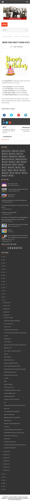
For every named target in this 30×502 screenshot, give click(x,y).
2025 (4, 259)
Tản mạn (18, 167)
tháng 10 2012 (7, 308)
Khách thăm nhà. (7, 420)
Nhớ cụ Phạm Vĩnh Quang (8, 159)
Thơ (18, 162)
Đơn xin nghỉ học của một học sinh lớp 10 (12, 351)
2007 (4, 486)
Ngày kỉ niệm (6, 408)
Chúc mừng (20, 153)
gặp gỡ (10, 170)
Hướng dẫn (22, 156)
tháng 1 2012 (6, 470)
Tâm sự (4, 167)
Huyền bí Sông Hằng (8, 384)
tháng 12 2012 (7, 302)
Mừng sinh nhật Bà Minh (9, 414)
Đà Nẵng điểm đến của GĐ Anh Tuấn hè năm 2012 (14, 432)
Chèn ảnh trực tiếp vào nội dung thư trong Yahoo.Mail (15, 332)
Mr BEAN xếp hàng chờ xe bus (10, 372)
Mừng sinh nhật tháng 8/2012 (10, 447)
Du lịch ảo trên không (8, 317)
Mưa (5, 402)
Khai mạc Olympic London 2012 (25, 130)
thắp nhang (5, 173)
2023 (4, 266)
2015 (4, 290)
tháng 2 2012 (6, 467)
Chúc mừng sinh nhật (12, 183)
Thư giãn (24, 162)
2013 (4, 297)
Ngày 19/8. (6, 354)
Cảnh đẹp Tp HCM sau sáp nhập (8, 212)
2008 (4, 483)
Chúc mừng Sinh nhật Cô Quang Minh (11, 411)
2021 (4, 272)
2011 (4, 474)
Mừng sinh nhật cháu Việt (9, 396)
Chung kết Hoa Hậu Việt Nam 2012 (11, 329)
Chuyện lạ (5, 153)
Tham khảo (12, 162)
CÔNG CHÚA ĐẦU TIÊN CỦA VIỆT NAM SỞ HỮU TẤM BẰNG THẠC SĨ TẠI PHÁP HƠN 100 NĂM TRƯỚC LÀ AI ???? (14, 237)
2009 (4, 480)
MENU (27, 1)
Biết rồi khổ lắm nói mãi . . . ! (9, 360)
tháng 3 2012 (6, 464)
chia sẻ (4, 170)
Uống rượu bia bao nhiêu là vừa (10, 435)
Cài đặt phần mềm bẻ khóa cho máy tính (12, 390)
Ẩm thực (11, 175)
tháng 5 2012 (6, 457)
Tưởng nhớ (11, 167)
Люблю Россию (11, 194)
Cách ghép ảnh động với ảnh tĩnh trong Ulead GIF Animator (8, 131)
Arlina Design (17, 498)
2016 (4, 287)
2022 (4, 269)
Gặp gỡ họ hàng (13, 156)
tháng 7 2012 (6, 451)
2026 (4, 256)
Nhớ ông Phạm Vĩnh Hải (21, 159)
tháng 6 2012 (6, 454)
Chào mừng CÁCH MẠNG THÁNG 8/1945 (12, 366)
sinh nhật (20, 46)
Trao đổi (21, 164)
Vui (24, 167)
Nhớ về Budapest (7, 357)
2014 (4, 293)
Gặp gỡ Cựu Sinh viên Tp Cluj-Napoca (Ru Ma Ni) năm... (15, 344)
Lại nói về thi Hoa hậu (8, 323)
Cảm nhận (5, 156)
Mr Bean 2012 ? (7, 438)
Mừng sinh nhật (7, 326)
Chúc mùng (12, 153)
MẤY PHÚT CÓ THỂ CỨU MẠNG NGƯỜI (12, 423)
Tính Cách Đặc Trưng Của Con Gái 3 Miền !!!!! (18, 224)
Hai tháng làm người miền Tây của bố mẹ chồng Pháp (13, 200)
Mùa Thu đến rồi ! (7, 341)
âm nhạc (18, 173)
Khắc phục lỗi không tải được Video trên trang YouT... (15, 405)
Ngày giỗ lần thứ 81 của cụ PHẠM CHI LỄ (12, 417)
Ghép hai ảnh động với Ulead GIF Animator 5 (13, 429)
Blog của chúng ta (7, 151)
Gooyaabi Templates (15, 499)
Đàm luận (25, 173)
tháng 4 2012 (6, 460)
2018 (4, 281)
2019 (4, 278)
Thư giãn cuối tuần (7, 164)
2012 (4, 300)
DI (3, 120)
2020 (4, 275)
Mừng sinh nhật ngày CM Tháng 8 (11, 363)
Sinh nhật (10, 230)
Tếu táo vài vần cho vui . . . (9, 387)
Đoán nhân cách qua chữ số (10, 441)
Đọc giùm (5, 175)
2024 (4, 263)
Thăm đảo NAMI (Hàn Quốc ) (9, 393)
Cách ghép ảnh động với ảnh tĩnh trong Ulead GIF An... (15, 444)
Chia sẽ (23, 151)
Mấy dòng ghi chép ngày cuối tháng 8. (12, 320)
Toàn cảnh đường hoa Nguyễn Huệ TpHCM (18, 189)
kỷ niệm (16, 170)
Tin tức (15, 164)
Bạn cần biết (16, 151)
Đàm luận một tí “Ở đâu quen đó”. (11, 375)
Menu (4, 24)
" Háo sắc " (6, 335)
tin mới (12, 173)
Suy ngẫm (5, 162)
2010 (4, 477)
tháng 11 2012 (7, 305)
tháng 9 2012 (6, 312)
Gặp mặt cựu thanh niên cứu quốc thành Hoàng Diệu (15, 369)
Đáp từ (5, 381)
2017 (4, 284)
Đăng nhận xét (5, 139)
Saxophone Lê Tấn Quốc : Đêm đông (11, 399)
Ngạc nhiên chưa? (7, 348)
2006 (4, 489)
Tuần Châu (6, 378)
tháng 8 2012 (6, 315)
